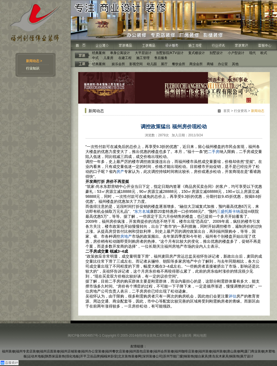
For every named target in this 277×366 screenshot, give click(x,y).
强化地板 (72, 356)
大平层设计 (143, 53)
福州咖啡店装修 (186, 351)
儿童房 (108, 58)
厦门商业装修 (254, 351)
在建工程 (125, 58)
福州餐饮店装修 (117, 351)
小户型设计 (236, 53)
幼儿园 (152, 64)
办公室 (223, 64)
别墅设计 (216, 53)
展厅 (164, 64)
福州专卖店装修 (27, 351)
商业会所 (196, 64)
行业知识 (32, 68)
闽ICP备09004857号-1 (84, 335)
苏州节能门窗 (173, 356)
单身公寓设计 (120, 53)
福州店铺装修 (71, 351)
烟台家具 (201, 356)
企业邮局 (184, 335)
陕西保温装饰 (55, 356)
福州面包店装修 (141, 351)
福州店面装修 (50, 351)
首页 (226, 111)
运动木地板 (36, 356)
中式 (95, 58)
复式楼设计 (196, 53)
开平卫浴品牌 (90, 356)
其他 (235, 64)
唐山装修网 (235, 351)
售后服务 (161, 58)
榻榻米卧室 (109, 356)
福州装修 (8, 351)
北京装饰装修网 (129, 356)
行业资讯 (240, 111)
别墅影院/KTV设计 (170, 53)
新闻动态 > (34, 61)
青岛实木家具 (219, 356)
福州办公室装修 (93, 351)
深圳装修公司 (152, 356)
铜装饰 (189, 356)
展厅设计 (247, 356)
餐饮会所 (178, 64)
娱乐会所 (118, 64)
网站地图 (200, 335)
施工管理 (143, 58)
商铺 (210, 64)
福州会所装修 (164, 351)
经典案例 (98, 53)
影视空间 (136, 64)
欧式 (263, 53)
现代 (252, 53)
